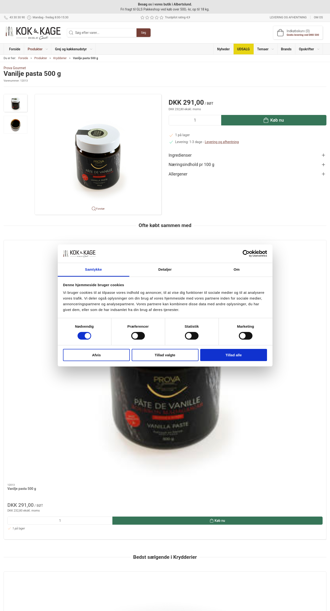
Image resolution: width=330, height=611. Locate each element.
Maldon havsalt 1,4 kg (23, 444)
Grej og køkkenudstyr (130, 549)
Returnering (233, 555)
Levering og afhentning (288, 17)
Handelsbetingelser (239, 569)
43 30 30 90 (12, 552)
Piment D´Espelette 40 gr (287, 444)
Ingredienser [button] (180, 155)
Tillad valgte (165, 355)
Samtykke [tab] (93, 269)
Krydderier (60, 58)
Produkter (40, 58)
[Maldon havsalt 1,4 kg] (34, 415)
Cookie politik (235, 576)
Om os (318, 17)
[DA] (33, 32)
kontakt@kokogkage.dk (21, 557)
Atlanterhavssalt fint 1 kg (157, 444)
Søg (143, 32)
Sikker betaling (235, 562)
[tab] (158, 503)
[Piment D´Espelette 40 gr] (296, 415)
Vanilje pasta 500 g (21, 293)
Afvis (96, 355)
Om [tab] (237, 269)
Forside (23, 58)
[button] (37, 49)
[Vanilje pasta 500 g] (34, 264)
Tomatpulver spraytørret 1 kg (94, 444)
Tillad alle (233, 355)
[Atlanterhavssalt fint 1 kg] (165, 415)
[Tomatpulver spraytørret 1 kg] (100, 415)
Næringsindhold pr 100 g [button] (192, 164)
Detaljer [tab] (165, 269)
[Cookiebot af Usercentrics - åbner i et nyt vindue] (246, 253)
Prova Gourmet (15, 68)
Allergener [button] (178, 174)
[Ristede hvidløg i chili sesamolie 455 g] (230, 415)
